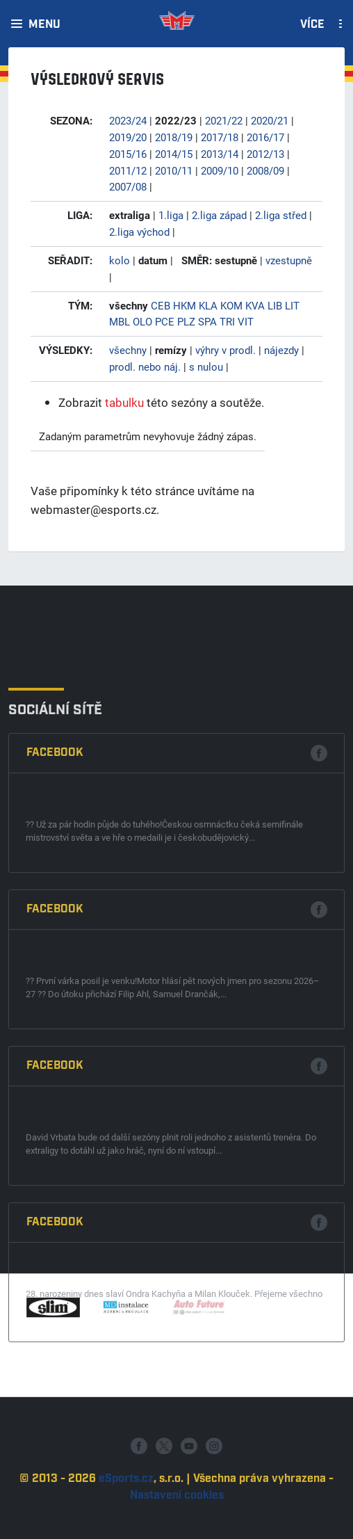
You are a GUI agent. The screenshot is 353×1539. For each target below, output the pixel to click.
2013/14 (219, 154)
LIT (292, 305)
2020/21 (269, 120)
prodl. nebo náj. (145, 366)
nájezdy (281, 350)
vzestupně (288, 260)
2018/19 (173, 137)
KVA (255, 305)
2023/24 (128, 120)
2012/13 (265, 154)
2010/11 (173, 170)
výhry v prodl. (225, 350)
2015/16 (128, 154)
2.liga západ (219, 215)
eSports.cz (126, 1519)
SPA (207, 321)
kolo (119, 260)
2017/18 (219, 137)
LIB (275, 305)
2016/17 (265, 137)
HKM (184, 305)
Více (312, 25)
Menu (44, 25)
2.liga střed (280, 215)
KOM (231, 305)
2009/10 (219, 170)
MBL (119, 321)
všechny (128, 350)
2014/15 (173, 154)
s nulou (206, 366)
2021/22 (224, 120)
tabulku (124, 402)
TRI (227, 321)
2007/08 (128, 186)
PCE (164, 321)
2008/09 (265, 170)
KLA (208, 305)
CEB (160, 305)
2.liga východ (139, 232)
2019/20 (128, 137)
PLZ (186, 321)
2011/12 (128, 170)
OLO (142, 321)
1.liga (170, 215)
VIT (246, 321)
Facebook (54, 976)
